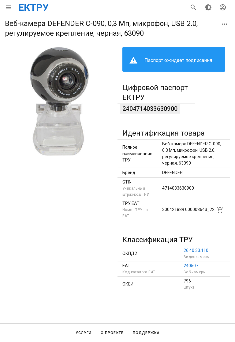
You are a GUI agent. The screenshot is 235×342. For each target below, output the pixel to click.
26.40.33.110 (196, 250)
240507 (191, 265)
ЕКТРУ (33, 7)
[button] (224, 24)
